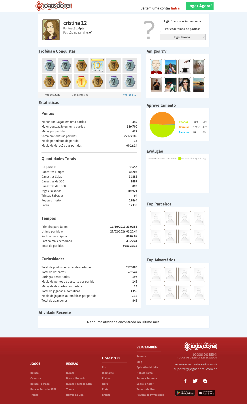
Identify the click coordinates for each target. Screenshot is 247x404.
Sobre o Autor (145, 383)
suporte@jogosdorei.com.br (195, 369)
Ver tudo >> (129, 94)
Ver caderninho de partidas (182, 29)
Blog (139, 361)
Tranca (34, 394)
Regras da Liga (75, 394)
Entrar (176, 8)
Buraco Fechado (40, 383)
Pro (104, 367)
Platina (106, 378)
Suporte (141, 356)
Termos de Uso (146, 389)
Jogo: (183, 37)
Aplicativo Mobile (147, 367)
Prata (105, 389)
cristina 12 (75, 23)
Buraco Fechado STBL (43, 389)
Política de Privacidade (150, 394)
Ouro (105, 383)
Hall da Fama (145, 372)
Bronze (106, 394)
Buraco (34, 372)
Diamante (108, 372)
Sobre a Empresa (147, 378)
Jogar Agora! (200, 5)
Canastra (35, 378)
